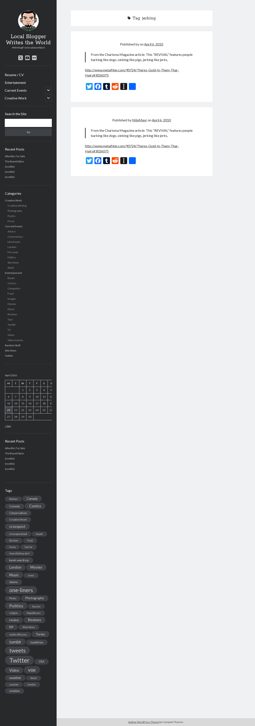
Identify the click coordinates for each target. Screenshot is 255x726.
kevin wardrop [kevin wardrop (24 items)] (19, 560)
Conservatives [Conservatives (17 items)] (18, 513)
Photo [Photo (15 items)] (12, 598)
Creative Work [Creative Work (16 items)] (18, 519)
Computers (14, 288)
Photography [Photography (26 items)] (34, 598)
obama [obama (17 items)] (13, 582)
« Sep (8, 426)
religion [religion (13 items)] (13, 613)
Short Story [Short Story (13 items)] (29, 627)
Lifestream (14, 241)
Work (11, 267)
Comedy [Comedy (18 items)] (14, 506)
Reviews (12, 314)
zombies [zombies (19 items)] (14, 691)
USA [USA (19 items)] (41, 661)
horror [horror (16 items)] (28, 547)
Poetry (11, 216)
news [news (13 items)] (31, 575)
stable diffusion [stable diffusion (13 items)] (18, 634)
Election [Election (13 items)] (13, 540)
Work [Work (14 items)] (33, 678)
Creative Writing (17, 205)
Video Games (15, 340)
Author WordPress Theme (143, 722)
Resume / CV (14, 75)
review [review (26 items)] (14, 620)
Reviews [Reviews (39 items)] (34, 620)
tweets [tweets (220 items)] (17, 650)
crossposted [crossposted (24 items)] (18, 534)
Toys (10, 319)
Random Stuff (12, 345)
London (12, 247)
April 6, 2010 (153, 44)
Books (11, 278)
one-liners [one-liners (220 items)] (21, 590)
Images (12, 298)
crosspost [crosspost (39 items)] (17, 526)
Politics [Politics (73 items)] (16, 605)
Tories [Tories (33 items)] (40, 634)
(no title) (10, 166)
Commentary (15, 236)
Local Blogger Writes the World (28, 39)
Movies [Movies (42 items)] (36, 567)
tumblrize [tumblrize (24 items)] (36, 642)
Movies (12, 304)
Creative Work (16, 98)
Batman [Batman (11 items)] (13, 498)
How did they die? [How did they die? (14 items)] (19, 553)
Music (11, 309)
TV (9, 329)
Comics (12, 283)
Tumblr (12, 324)
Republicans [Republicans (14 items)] (34, 613)
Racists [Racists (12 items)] (36, 606)
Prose (11, 221)
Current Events (16, 90)
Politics (12, 257)
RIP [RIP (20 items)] (11, 627)
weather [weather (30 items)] (15, 678)
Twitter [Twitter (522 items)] (19, 660)
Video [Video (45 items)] (14, 670)
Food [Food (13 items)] (30, 540)
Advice (11, 231)
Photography (15, 210)
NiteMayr (139, 120)
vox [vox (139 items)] (32, 670)
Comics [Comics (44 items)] (35, 506)
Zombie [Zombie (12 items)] (32, 684)
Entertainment (15, 82)
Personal (13, 252)
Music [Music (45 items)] (14, 575)
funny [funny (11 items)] (12, 547)
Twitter (9, 355)
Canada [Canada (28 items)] (32, 498)
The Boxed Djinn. (15, 161)
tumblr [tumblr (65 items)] (15, 641)
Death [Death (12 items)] (39, 534)
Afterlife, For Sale (15, 156)
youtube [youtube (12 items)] (14, 684)
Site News (13, 262)
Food (11, 293)
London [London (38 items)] (15, 567)
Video (11, 335)
